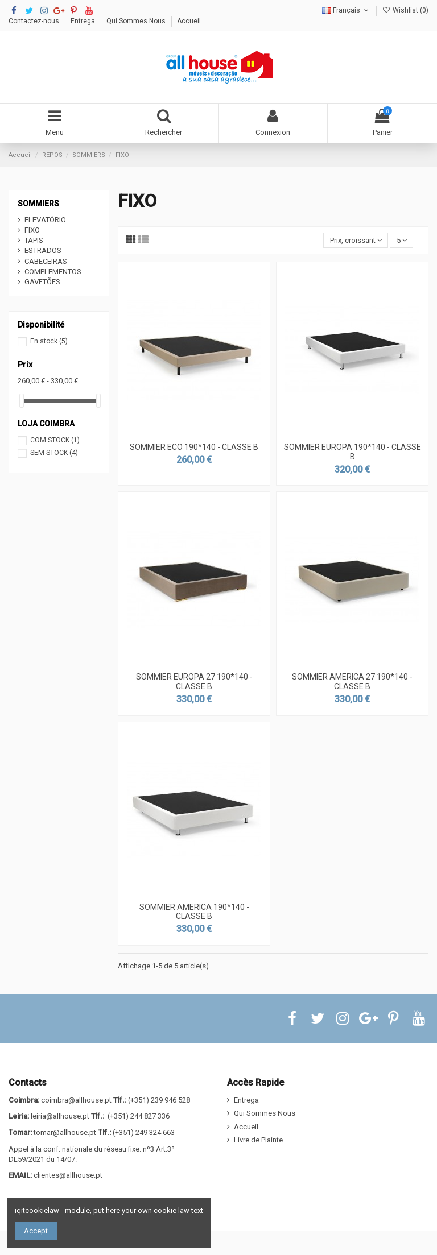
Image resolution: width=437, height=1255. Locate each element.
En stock (49, 341)
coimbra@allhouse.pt (76, 1100)
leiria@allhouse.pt (60, 1116)
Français (346, 10)
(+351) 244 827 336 (139, 1116)
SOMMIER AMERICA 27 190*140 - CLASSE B (352, 681)
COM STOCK (55, 440)
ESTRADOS (42, 250)
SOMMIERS (38, 203)
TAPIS (33, 240)
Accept (36, 1231)
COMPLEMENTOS (52, 271)
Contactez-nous (35, 21)
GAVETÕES (42, 281)
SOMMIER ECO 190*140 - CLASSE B (194, 447)
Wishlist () (405, 10)
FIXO (32, 230)
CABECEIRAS (45, 261)
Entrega (84, 21)
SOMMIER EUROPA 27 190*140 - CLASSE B (194, 681)
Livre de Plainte (258, 1140)
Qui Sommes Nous (136, 21)
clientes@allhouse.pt (68, 1175)
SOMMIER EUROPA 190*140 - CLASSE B (352, 451)
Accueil (189, 21)
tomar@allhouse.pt (65, 1132)
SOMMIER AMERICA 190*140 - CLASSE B (194, 911)
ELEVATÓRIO (45, 220)
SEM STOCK (54, 453)
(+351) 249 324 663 (144, 1132)
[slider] (21, 401)
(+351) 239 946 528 (159, 1100)
